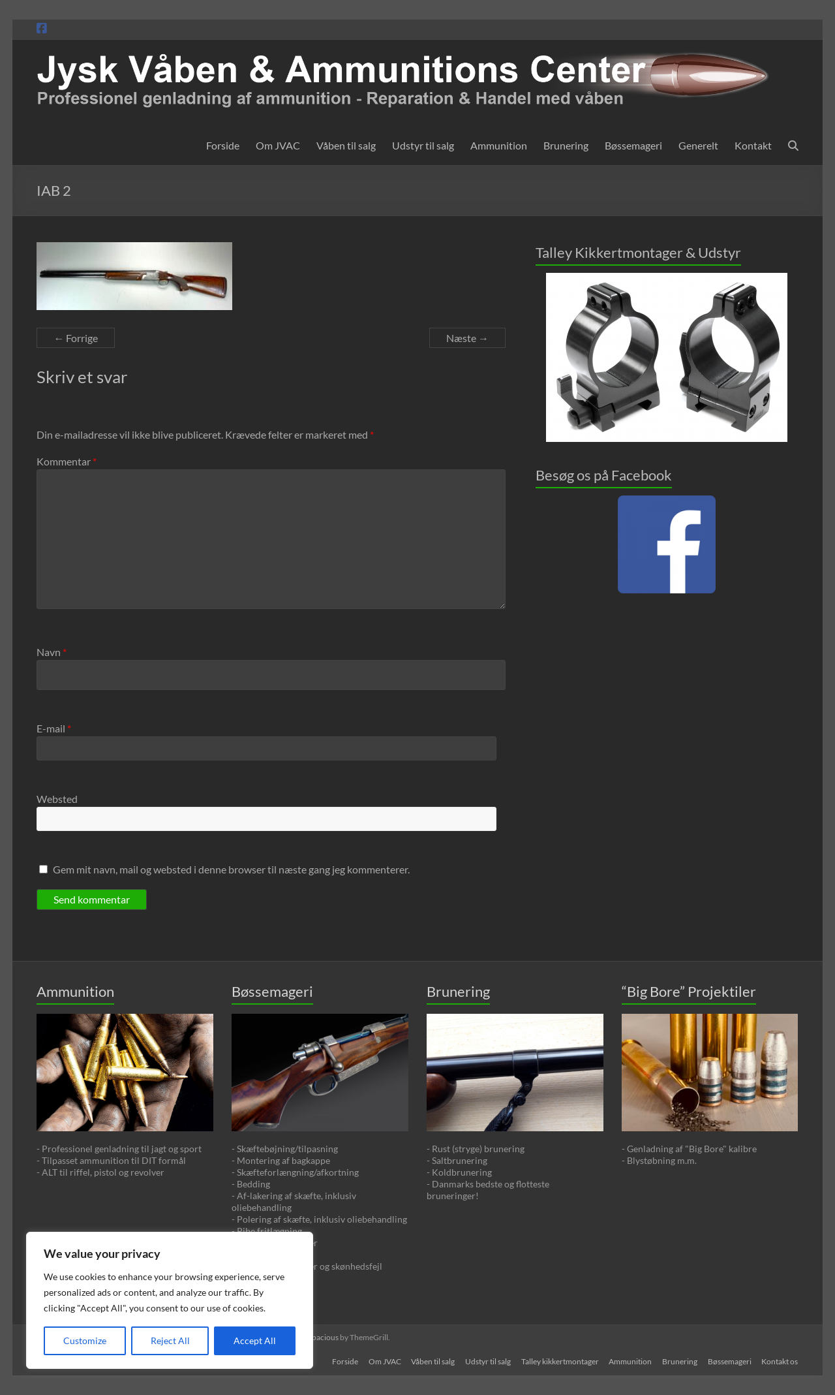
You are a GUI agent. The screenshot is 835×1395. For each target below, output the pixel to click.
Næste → (467, 338)
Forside (222, 145)
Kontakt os (780, 1361)
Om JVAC (278, 145)
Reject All (170, 1340)
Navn (52, 652)
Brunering (565, 145)
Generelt (698, 145)
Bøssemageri (633, 145)
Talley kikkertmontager (559, 1361)
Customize (84, 1340)
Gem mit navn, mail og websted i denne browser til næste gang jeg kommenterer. (231, 869)
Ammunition (498, 145)
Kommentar (67, 461)
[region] (169, 1300)
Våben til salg (346, 145)
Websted (57, 798)
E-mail (54, 728)
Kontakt (753, 145)
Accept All (255, 1340)
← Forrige (75, 338)
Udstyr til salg (423, 145)
